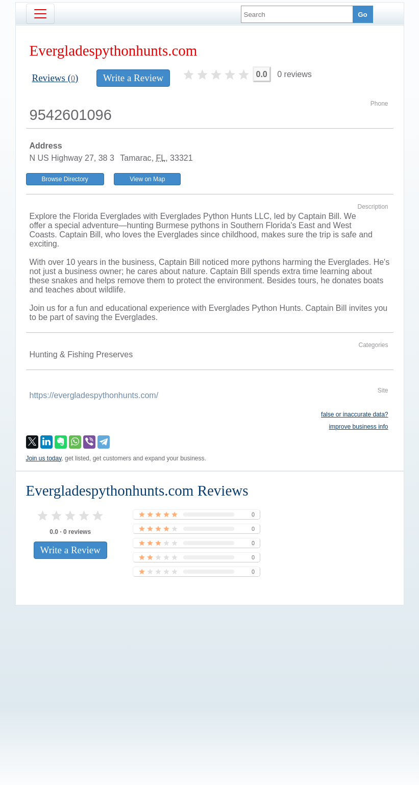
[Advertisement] (210, 677)
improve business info (358, 426)
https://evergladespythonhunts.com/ (94, 395)
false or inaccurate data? (354, 414)
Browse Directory (65, 179)
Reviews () (55, 77)
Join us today (44, 458)
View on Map (147, 179)
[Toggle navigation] (40, 14)
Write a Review (133, 77)
